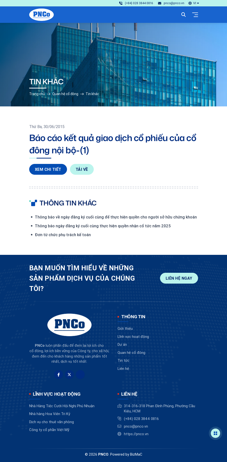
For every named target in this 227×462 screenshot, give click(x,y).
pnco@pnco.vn (136, 426)
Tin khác (92, 94)
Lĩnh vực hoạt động (133, 336)
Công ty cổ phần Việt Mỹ (49, 429)
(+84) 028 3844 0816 (141, 418)
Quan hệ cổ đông (65, 94)
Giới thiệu (125, 328)
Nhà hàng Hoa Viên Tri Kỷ (49, 413)
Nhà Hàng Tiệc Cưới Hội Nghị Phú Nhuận (61, 406)
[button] (193, 3)
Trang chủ (37, 94)
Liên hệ (123, 368)
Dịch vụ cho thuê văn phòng (51, 421)
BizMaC (136, 454)
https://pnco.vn (136, 434)
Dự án (122, 344)
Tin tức (123, 360)
